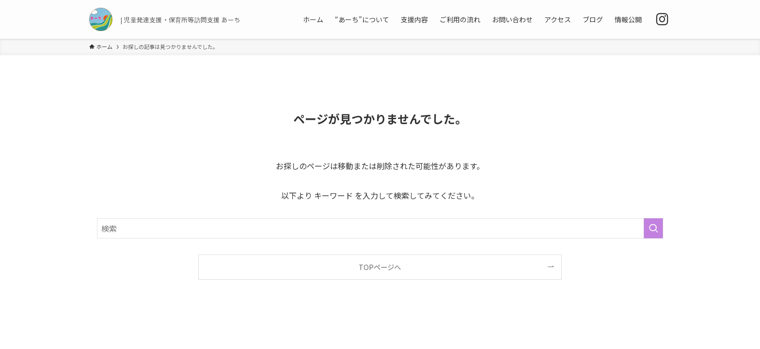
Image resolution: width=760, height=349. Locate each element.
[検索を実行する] (653, 228)
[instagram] (662, 19)
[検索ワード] (380, 228)
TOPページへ (380, 267)
